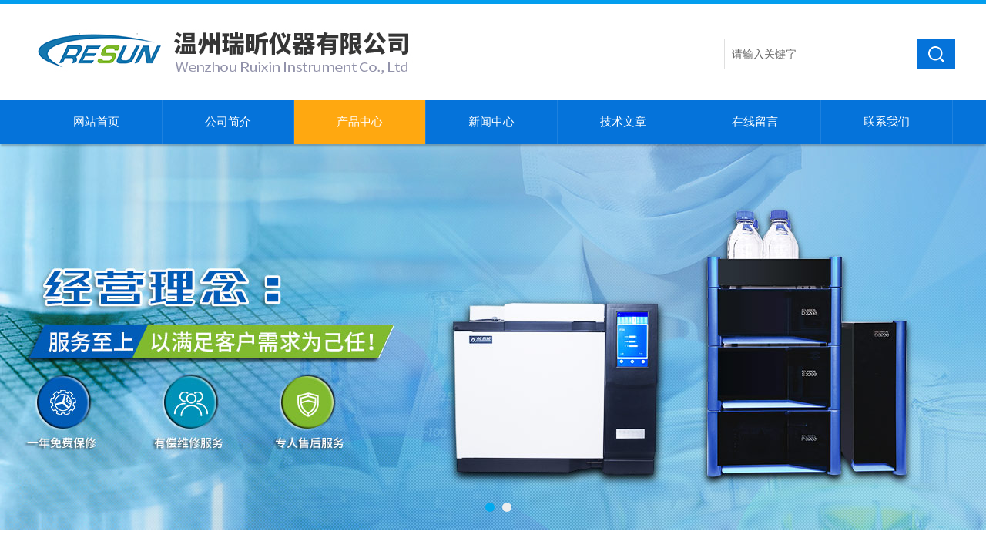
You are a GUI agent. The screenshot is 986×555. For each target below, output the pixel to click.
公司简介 (228, 122)
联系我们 (887, 122)
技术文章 (623, 122)
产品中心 (360, 122)
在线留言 (755, 122)
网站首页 (96, 122)
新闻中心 (491, 122)
